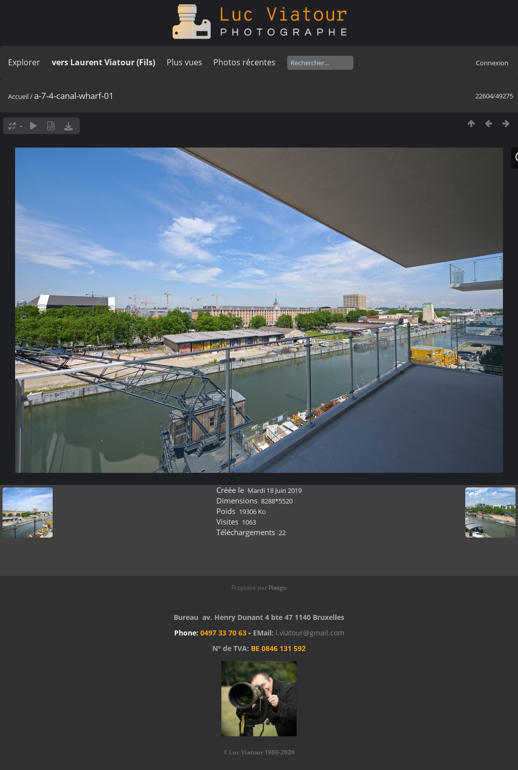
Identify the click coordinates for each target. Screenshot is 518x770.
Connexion (492, 62)
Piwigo (278, 587)
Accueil (18, 96)
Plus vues (184, 62)
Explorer (24, 62)
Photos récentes (244, 62)
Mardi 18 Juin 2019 (274, 490)
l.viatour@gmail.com (310, 632)
